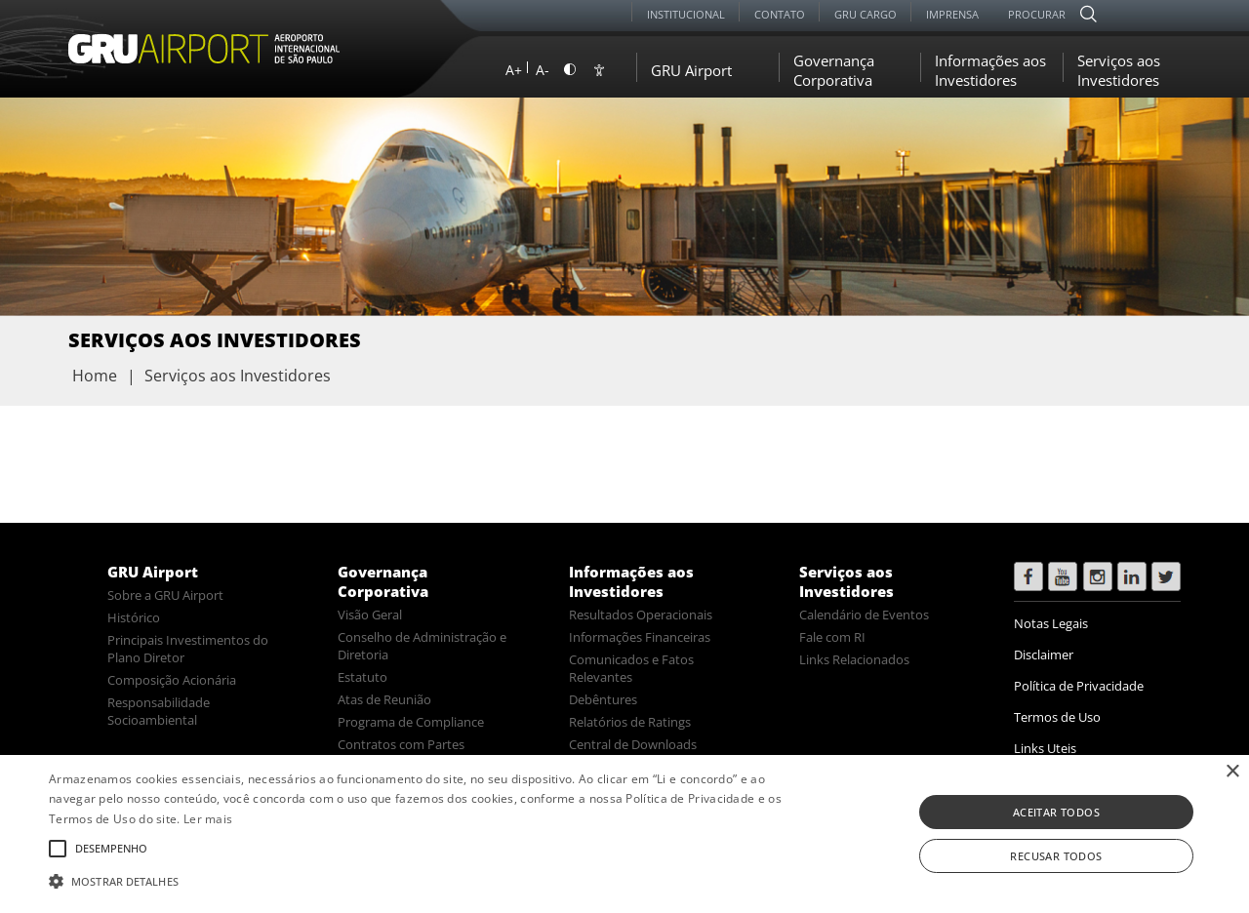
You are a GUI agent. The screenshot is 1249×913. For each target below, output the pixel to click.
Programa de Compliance (411, 722)
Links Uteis (1045, 748)
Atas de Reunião (384, 699)
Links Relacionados (854, 659)
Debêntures (603, 699)
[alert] (624, 834)
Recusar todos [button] (1056, 856)
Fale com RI (832, 637)
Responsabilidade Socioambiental (158, 711)
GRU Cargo (865, 14)
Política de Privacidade (1079, 686)
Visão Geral (370, 614)
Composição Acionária (171, 680)
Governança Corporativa (833, 70)
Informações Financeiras (639, 637)
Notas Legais (1051, 623)
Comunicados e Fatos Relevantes (631, 668)
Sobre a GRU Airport (165, 595)
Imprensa (952, 14)
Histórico (133, 617)
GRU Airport (691, 70)
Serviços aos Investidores (1118, 70)
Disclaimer (1043, 654)
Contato (779, 14)
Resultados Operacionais (640, 614)
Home (94, 375)
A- (542, 69)
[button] (423, 880)
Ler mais (207, 819)
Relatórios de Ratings (630, 722)
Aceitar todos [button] (1056, 812)
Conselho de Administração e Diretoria (422, 645)
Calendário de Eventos (864, 614)
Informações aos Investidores (990, 70)
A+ (513, 69)
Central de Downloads (633, 744)
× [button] (1232, 772)
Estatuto (362, 677)
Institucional (686, 14)
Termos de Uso (1057, 717)
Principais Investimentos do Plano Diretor (187, 648)
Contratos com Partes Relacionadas (401, 753)
